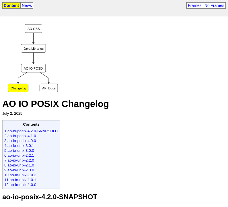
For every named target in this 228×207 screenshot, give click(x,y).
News (27, 5)
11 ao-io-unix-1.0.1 (20, 180)
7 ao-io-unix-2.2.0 (19, 160)
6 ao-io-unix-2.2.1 (19, 155)
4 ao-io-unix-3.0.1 (19, 145)
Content (11, 5)
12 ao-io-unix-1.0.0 (20, 185)
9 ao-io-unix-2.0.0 (19, 170)
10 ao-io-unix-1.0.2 (20, 175)
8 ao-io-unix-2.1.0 (19, 165)
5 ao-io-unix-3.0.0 (19, 150)
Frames (194, 5)
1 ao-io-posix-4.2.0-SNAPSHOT (31, 131)
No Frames (214, 5)
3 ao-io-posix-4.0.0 (20, 141)
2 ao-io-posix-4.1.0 (20, 136)
